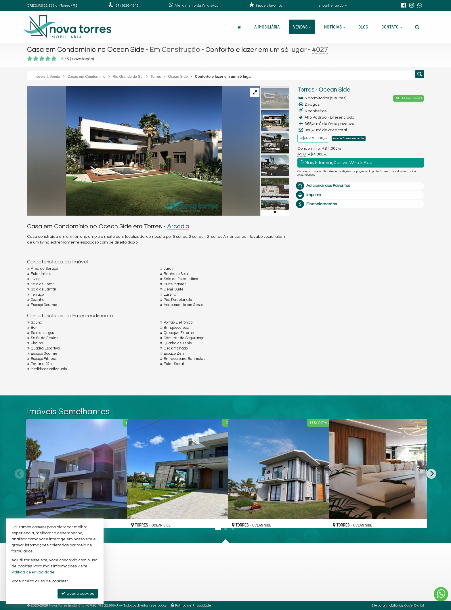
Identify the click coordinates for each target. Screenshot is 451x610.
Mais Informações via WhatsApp (336, 162)
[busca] (417, 27)
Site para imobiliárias (387, 605)
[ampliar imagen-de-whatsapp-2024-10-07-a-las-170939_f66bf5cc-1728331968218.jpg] (124, 151)
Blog (363, 26)
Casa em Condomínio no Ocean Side (86, 49)
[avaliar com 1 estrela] (30, 59)
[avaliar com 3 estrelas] (42, 59)
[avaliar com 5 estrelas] (54, 59)
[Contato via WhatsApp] (441, 594)
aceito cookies (77, 593)
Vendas (302, 26)
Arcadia (178, 226)
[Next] (431, 474)
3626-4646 (127, 5)
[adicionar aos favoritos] (116, 518)
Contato (391, 26)
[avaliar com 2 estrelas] (36, 59)
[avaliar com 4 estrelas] (48, 59)
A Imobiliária (267, 26)
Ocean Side (334, 90)
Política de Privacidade (193, 605)
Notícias (334, 26)
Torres (305, 90)
